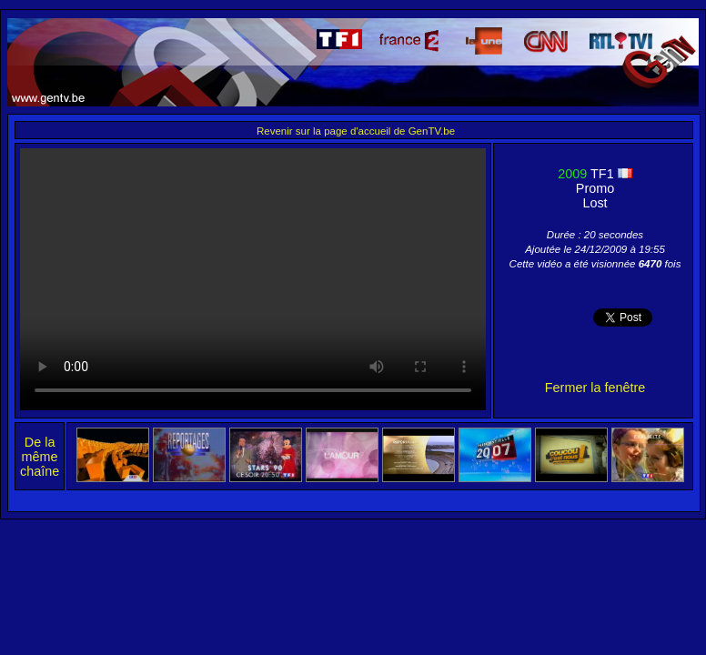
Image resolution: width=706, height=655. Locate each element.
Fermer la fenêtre (595, 387)
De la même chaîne (39, 457)
